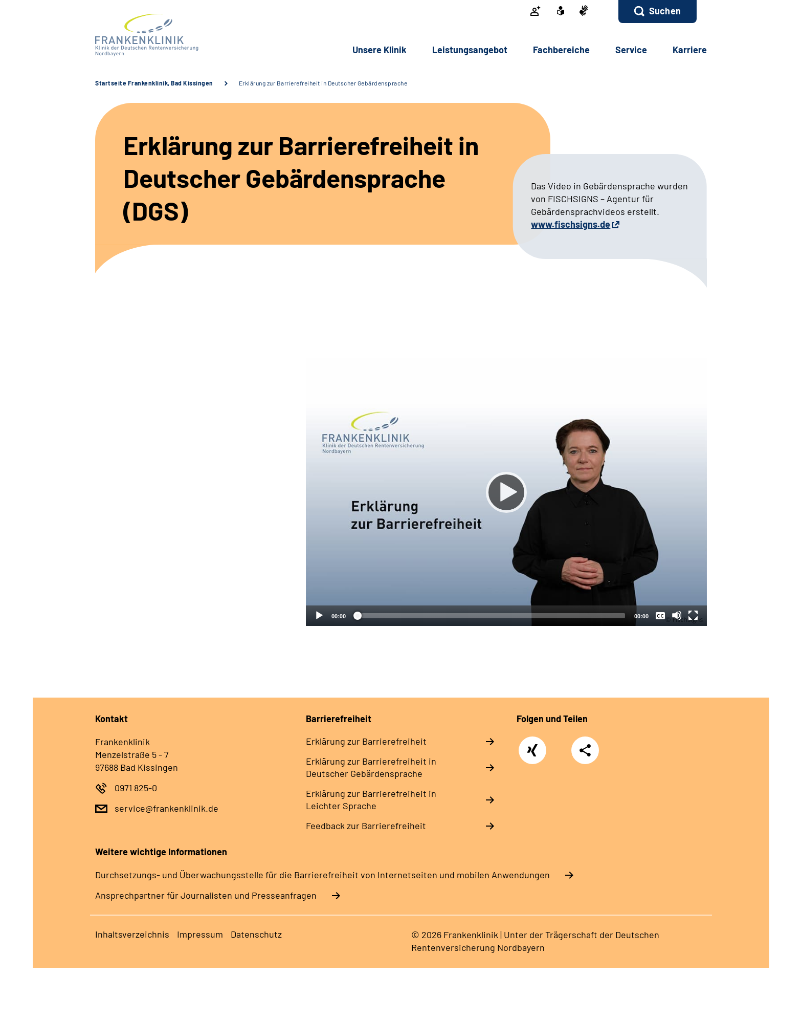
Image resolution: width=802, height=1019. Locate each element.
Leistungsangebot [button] (469, 49)
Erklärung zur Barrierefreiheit (366, 741)
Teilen (585, 750)
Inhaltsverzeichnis (132, 934)
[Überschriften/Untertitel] (660, 615)
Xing (533, 745)
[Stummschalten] (676, 615)
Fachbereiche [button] (561, 49)
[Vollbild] (693, 615)
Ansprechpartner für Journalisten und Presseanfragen (206, 895)
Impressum (200, 934)
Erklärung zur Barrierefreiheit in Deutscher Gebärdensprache (323, 82)
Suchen (665, 10)
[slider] (490, 615)
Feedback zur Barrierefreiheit (366, 825)
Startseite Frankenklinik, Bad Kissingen (154, 82)
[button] (657, 11)
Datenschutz (256, 934)
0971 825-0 (136, 787)
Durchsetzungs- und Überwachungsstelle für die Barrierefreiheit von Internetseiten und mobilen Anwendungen (322, 874)
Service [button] (631, 49)
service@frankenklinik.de (166, 808)
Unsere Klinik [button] (379, 49)
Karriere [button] (690, 49)
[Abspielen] (506, 492)
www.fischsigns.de (570, 224)
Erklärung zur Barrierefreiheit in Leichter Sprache (371, 799)
